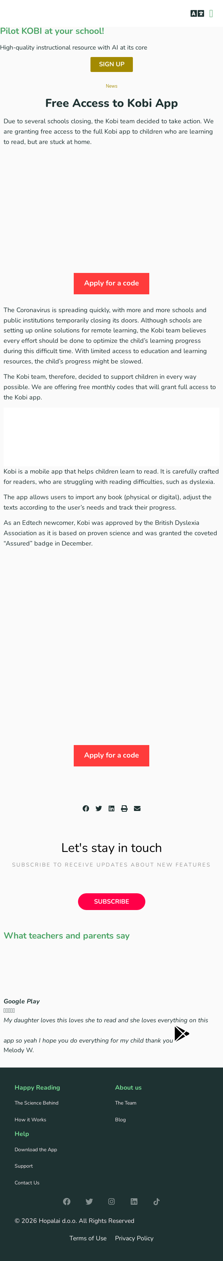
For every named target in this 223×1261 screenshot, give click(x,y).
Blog (120, 1119)
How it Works (30, 1119)
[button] (197, 13)
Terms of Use (88, 1238)
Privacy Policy (134, 1238)
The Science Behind (36, 1103)
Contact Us (27, 1182)
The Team (125, 1103)
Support (24, 1166)
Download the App (36, 1149)
